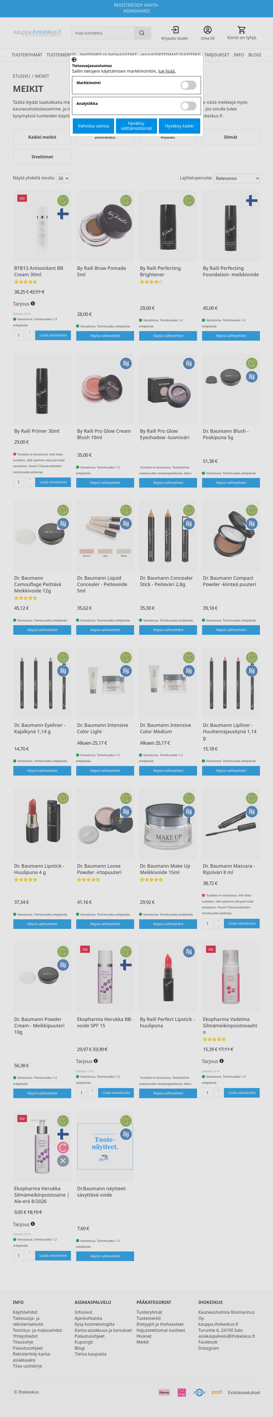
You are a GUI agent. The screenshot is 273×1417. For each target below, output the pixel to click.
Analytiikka (87, 103)
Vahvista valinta (93, 126)
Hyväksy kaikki (179, 126)
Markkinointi (89, 83)
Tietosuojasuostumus (92, 66)
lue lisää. (167, 71)
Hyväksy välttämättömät (136, 125)
